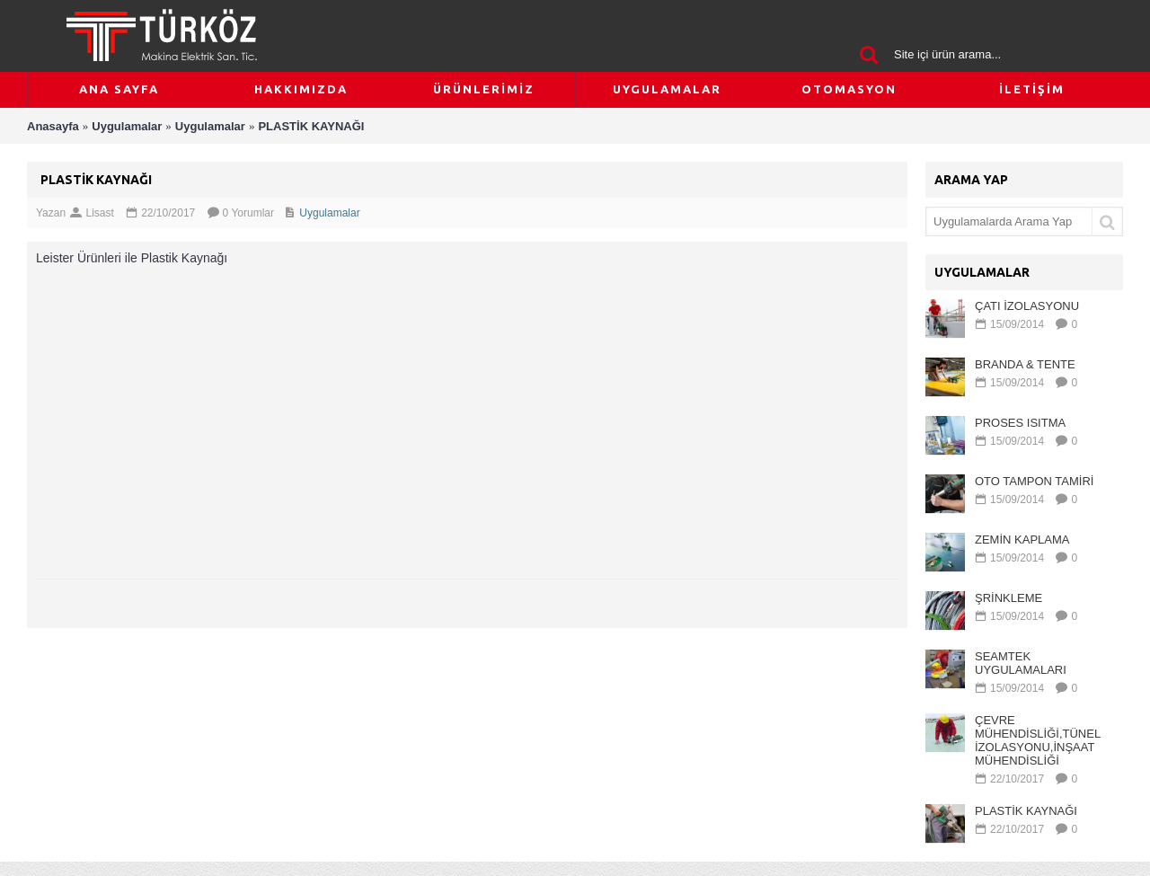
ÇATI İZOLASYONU (1027, 306)
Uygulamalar (127, 126)
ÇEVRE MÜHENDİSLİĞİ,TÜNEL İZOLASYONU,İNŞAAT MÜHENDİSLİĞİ (1038, 740)
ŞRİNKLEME (1008, 598)
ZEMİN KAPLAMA (1022, 539)
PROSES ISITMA (1020, 422)
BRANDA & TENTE (1025, 364)
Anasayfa (53, 126)
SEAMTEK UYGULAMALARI (1020, 663)
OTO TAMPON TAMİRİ (1034, 481)
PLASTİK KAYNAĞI (311, 126)
